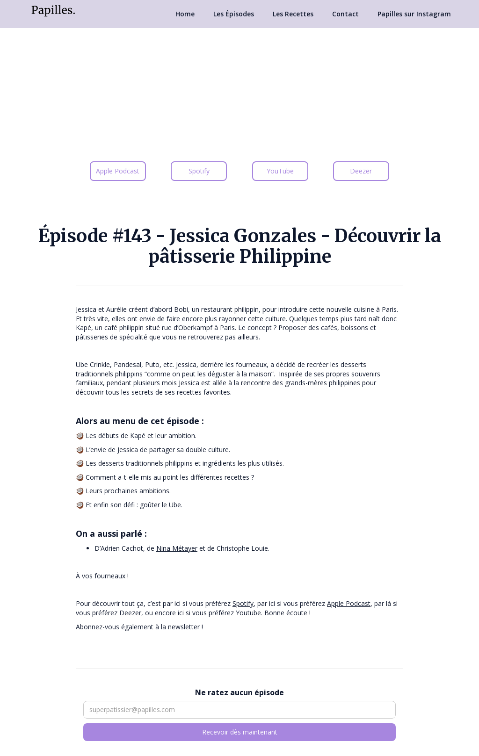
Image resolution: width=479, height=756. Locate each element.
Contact (345, 13)
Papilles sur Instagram (414, 13)
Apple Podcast (117, 170)
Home (185, 13)
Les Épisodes (233, 13)
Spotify (199, 170)
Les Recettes (293, 13)
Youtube (248, 612)
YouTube (280, 170)
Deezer (361, 170)
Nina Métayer (176, 548)
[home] (53, 10)
